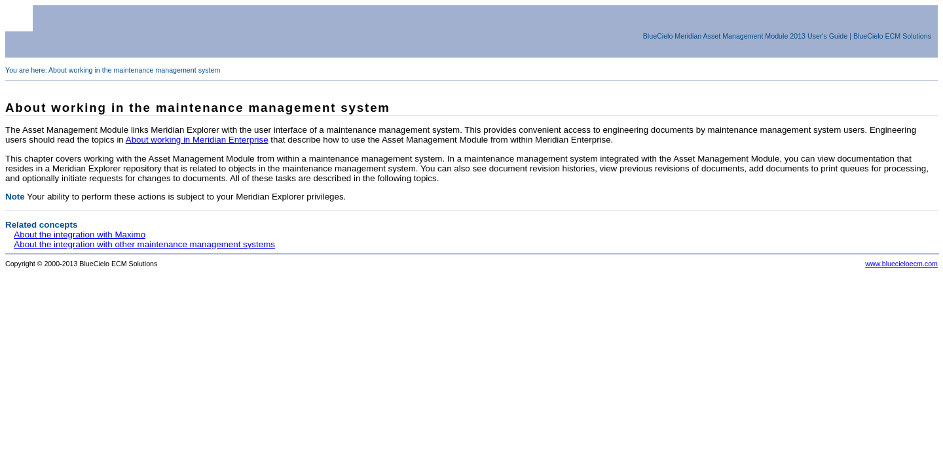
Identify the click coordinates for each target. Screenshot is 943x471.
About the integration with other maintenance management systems (144, 244)
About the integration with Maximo (79, 234)
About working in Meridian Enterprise (197, 140)
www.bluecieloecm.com (901, 264)
